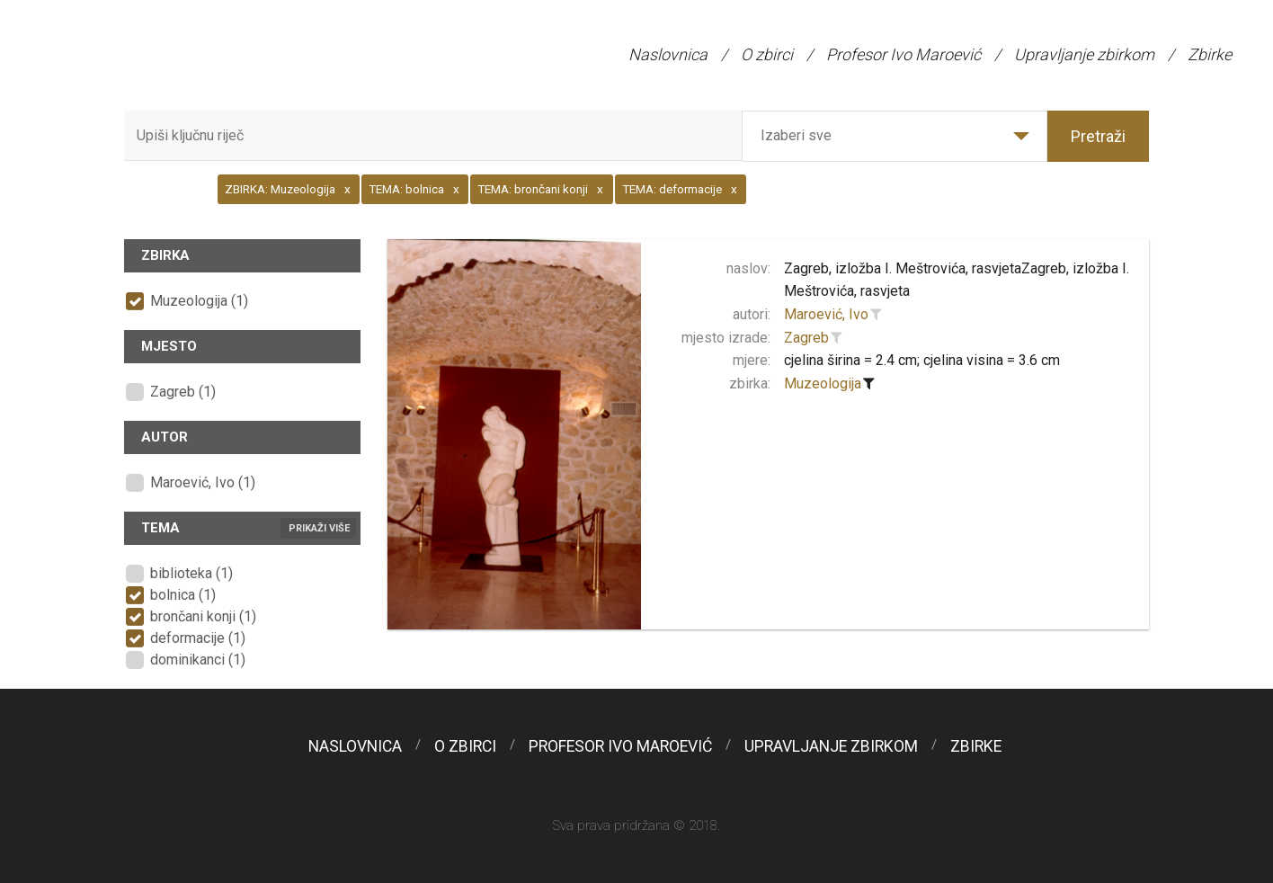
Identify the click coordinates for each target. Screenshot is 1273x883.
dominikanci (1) (197, 659)
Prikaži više (319, 528)
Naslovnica (668, 54)
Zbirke (1210, 54)
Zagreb (806, 337)
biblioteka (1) (191, 573)
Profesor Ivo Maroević (903, 54)
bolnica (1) (183, 594)
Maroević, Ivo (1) (202, 482)
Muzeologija (822, 383)
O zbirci (767, 54)
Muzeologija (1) (199, 300)
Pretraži (1098, 136)
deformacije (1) (197, 638)
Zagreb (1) (183, 391)
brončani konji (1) (203, 616)
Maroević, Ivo (826, 314)
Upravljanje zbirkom (1084, 54)
